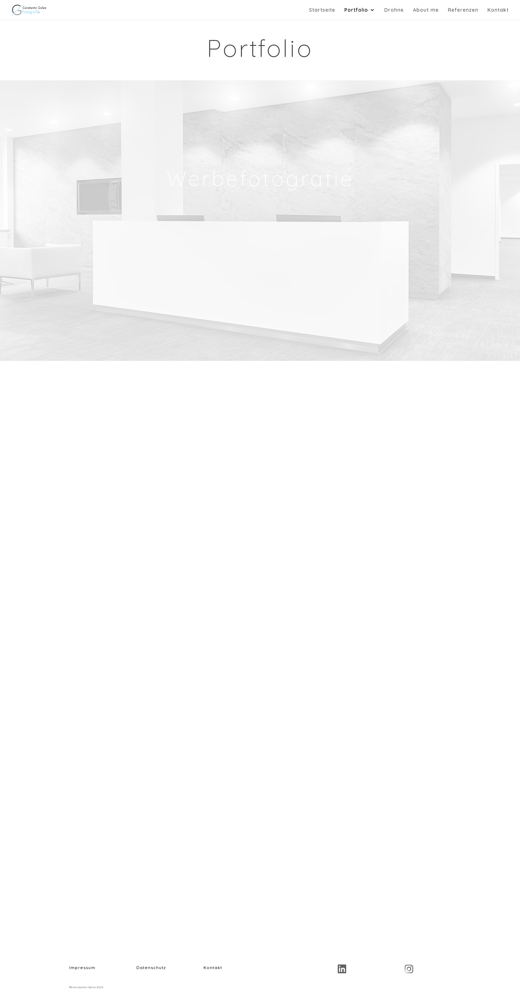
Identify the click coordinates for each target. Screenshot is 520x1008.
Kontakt (498, 10)
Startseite (322, 10)
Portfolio (356, 10)
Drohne (394, 10)
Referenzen (463, 10)
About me (426, 10)
